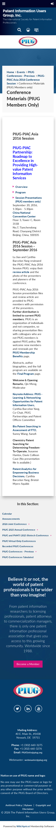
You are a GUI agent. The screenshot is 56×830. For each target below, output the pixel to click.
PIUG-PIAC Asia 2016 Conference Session (26, 79)
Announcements (11, 518)
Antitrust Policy (14, 805)
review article (21, 272)
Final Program (25, 373)
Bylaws (28, 805)
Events (21, 72)
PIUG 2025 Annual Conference (18, 529)
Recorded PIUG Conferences (17, 546)
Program (20, 192)
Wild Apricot (23, 826)
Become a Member (28, 664)
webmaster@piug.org (35, 759)
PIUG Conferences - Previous (18, 551)
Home (10, 72)
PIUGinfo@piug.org (32, 752)
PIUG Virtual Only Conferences (19, 541)
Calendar (7, 513)
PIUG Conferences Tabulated (17, 557)
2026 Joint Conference (14, 524)
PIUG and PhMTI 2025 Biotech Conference (25, 535)
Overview (21, 186)
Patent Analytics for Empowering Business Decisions (26, 472)
